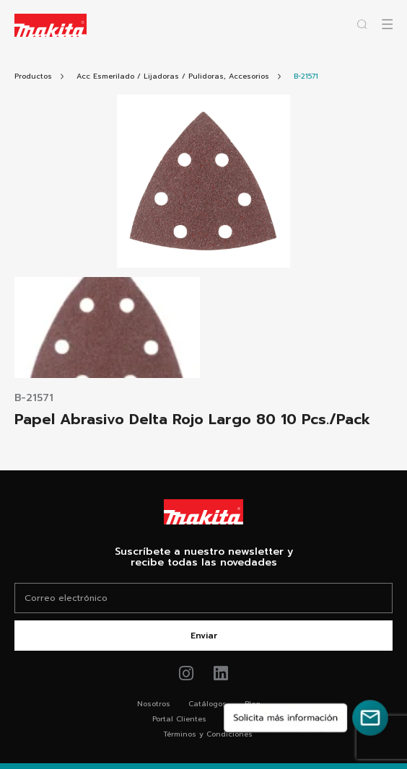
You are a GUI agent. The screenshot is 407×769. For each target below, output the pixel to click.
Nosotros (153, 703)
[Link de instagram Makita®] (186, 673)
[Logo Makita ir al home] (50, 25)
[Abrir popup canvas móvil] (387, 24)
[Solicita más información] (306, 717)
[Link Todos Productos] (33, 76)
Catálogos (207, 703)
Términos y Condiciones (208, 734)
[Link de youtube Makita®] (221, 673)
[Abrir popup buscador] (361, 24)
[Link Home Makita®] (203, 511)
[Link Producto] (306, 76)
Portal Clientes (179, 718)
